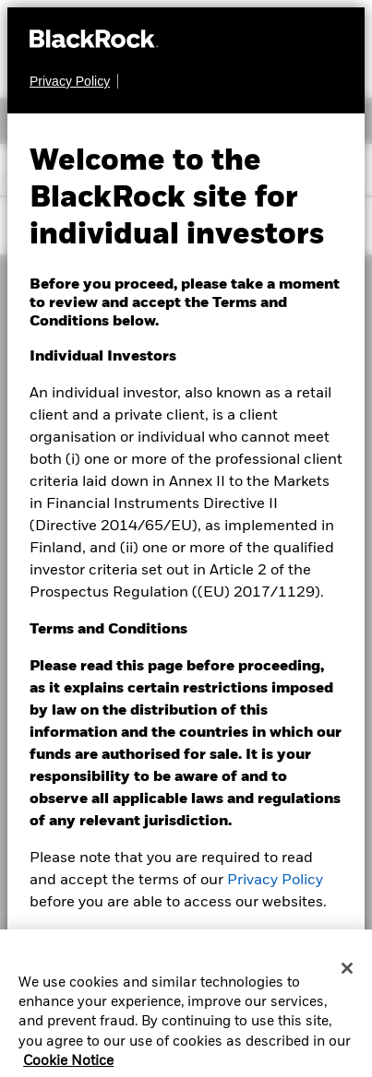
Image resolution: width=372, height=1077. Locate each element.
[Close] (347, 974)
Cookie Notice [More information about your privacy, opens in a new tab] (68, 1067)
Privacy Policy (275, 880)
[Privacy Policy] (74, 81)
